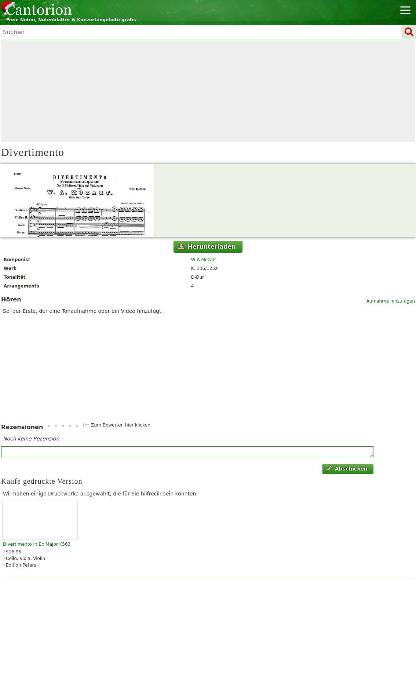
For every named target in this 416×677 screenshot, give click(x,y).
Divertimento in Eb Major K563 (36, 544)
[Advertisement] (208, 90)
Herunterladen (207, 246)
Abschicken (346, 469)
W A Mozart (203, 259)
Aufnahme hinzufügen (390, 301)
